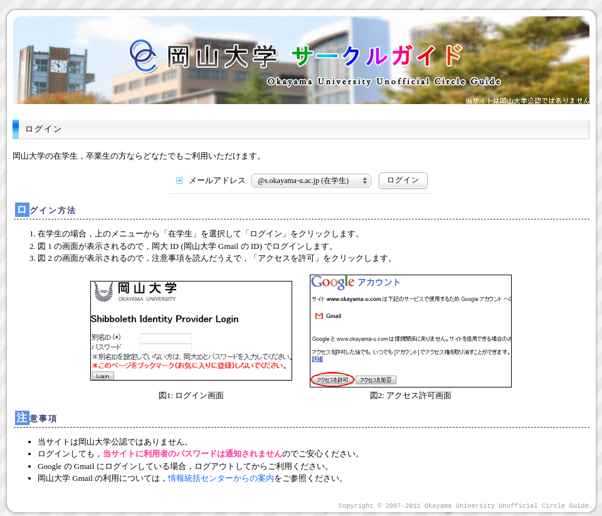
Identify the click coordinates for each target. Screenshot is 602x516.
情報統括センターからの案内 (221, 478)
